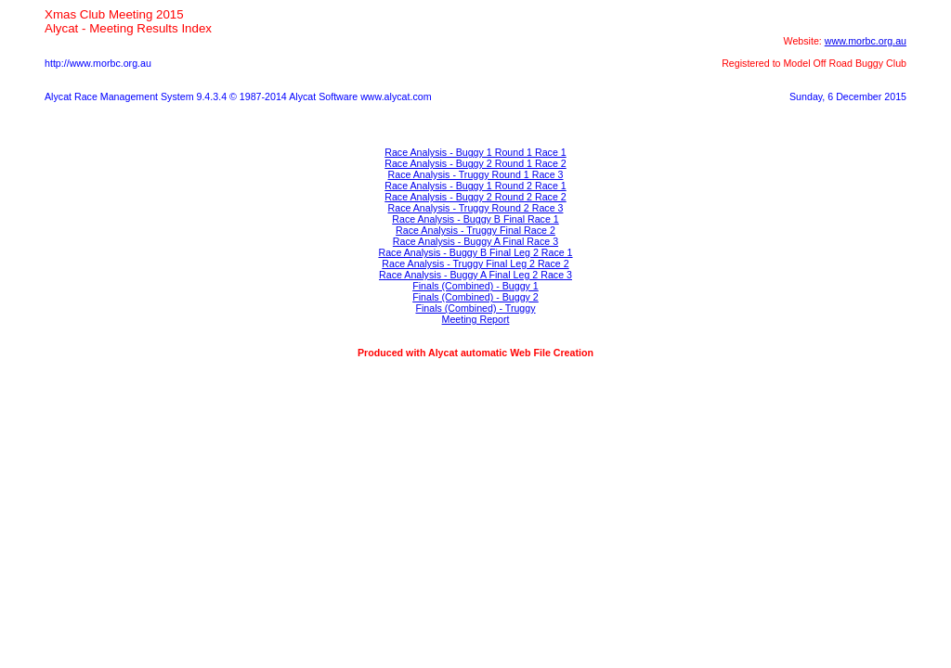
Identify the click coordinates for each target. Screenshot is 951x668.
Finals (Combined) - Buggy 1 (475, 285)
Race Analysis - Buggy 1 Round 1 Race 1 (475, 152)
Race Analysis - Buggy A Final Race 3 (475, 241)
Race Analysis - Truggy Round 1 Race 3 (476, 174)
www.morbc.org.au (865, 40)
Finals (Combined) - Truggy (475, 308)
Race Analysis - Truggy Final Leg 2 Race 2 (475, 263)
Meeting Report (476, 319)
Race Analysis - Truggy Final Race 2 (475, 230)
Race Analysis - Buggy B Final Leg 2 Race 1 (475, 252)
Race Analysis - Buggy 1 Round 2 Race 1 (475, 185)
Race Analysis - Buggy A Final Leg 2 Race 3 (475, 274)
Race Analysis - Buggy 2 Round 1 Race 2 (475, 163)
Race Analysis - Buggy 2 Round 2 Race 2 (475, 196)
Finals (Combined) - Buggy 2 (475, 296)
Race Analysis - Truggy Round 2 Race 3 (476, 207)
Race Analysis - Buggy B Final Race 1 (475, 219)
